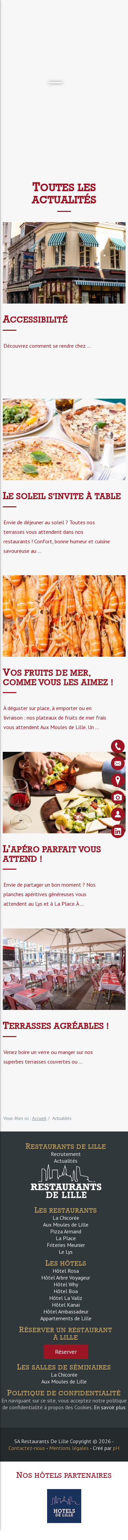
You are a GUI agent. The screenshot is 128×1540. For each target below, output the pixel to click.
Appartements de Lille (65, 1318)
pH (116, 1448)
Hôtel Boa (66, 1291)
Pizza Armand (65, 1231)
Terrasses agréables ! (56, 1026)
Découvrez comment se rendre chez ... (47, 345)
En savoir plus (110, 1407)
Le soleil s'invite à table (62, 496)
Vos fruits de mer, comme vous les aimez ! (58, 677)
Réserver (66, 1352)
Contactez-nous (27, 1448)
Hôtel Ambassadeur (65, 1311)
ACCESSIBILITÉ (35, 319)
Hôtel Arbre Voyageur (65, 1277)
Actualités (65, 1160)
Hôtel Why (66, 1284)
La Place (66, 1238)
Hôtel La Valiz (65, 1297)
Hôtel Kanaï (66, 1304)
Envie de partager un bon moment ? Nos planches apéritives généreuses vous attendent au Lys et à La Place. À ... (49, 894)
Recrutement (66, 1154)
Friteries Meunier (66, 1245)
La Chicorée (66, 1217)
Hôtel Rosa (66, 1270)
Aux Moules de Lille (65, 1224)
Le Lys (66, 1251)
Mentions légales (69, 1448)
